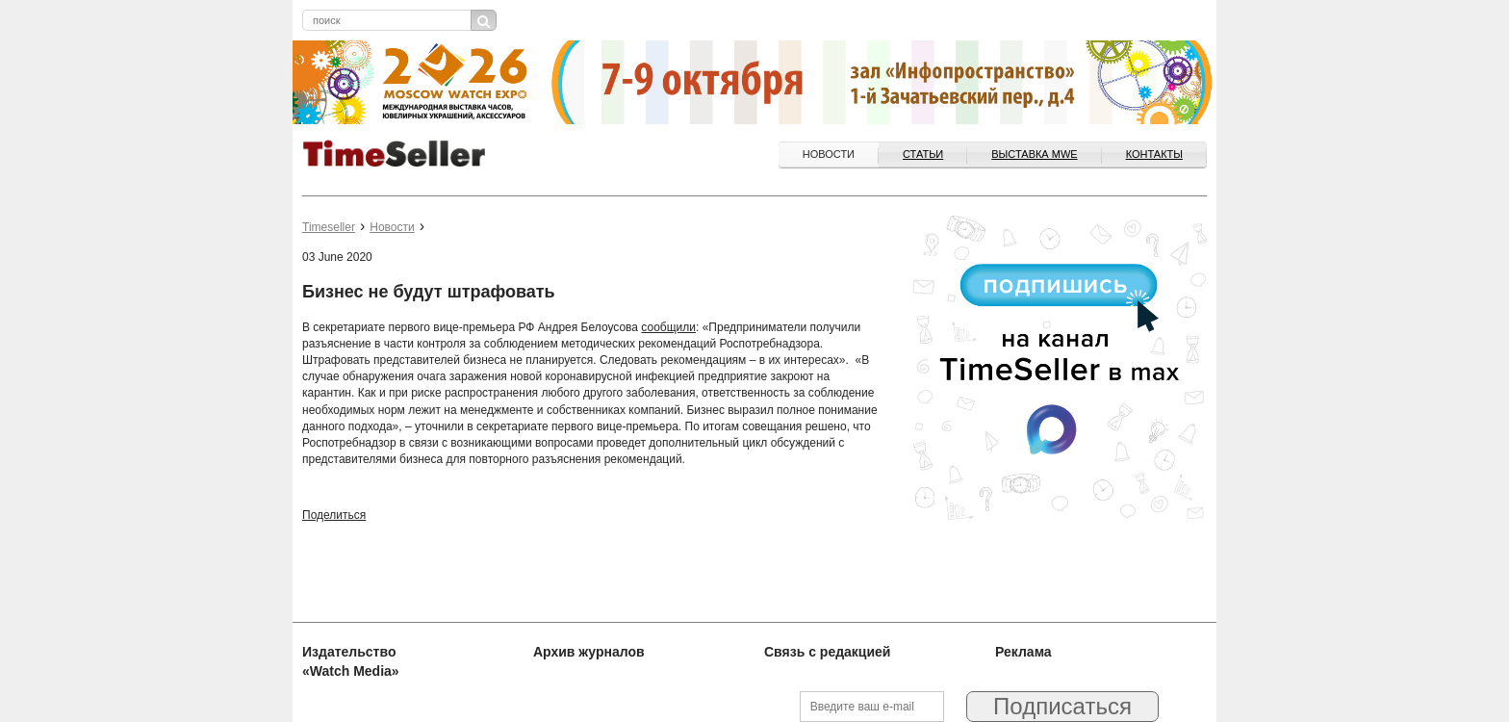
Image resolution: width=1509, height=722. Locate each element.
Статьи (923, 154)
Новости (829, 154)
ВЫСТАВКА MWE (1034, 154)
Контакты (1154, 154)
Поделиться (334, 515)
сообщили (668, 327)
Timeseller (328, 227)
